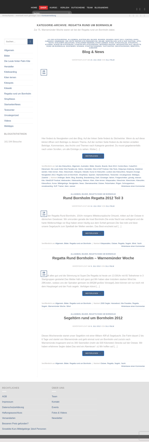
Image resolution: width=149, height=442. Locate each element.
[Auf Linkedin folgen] (145, 15)
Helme (102, 41)
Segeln (128, 243)
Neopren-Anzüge (107, 44)
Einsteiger (104, 178)
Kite (43, 180)
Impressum (7, 402)
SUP (55, 186)
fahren (111, 178)
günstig (131, 178)
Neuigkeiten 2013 (124, 44)
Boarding (79, 178)
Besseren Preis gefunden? (15, 423)
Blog (73, 178)
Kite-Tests (113, 169)
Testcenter (9, 110)
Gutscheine (78, 7)
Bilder (7, 56)
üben (67, 186)
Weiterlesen (93, 156)
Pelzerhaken (110, 183)
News (81, 183)
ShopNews (9, 99)
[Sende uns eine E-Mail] (138, 15)
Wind (134, 243)
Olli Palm (110, 60)
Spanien (80, 46)
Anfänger (61, 178)
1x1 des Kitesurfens (57, 39)
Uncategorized (11, 115)
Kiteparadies (111, 180)
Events (55, 407)
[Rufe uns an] (141, 15)
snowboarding (47, 186)
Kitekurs (86, 180)
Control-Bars (131, 39)
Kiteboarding (10, 72)
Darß (97, 178)
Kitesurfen (140, 180)
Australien (84, 39)
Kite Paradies (126, 303)
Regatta (121, 243)
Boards (101, 39)
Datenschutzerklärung (13, 407)
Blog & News (93, 52)
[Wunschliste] (136, 9)
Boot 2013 (119, 39)
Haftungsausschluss (12, 413)
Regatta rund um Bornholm (17, 93)
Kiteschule (121, 180)
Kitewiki (8, 88)
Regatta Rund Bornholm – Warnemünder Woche (93, 258)
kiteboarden (66, 180)
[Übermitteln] (69, 13)
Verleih (64, 7)
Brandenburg (89, 178)
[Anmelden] (145, 9)
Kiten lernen (10, 77)
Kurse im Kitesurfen (63, 44)
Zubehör (93, 48)
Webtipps (8, 126)
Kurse (54, 7)
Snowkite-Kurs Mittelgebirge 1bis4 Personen (24, 429)
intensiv (138, 178)
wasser (72, 186)
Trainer (61, 186)
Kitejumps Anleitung (65, 43)
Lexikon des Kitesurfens (86, 44)
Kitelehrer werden (85, 43)
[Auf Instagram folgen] (134, 15)
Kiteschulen (121, 43)
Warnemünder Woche (56, 306)
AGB (4, 396)
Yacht (139, 243)
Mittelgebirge (63, 183)
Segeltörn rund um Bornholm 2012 (93, 318)
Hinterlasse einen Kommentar (133, 186)
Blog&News (101, 7)
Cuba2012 (49, 41)
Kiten (92, 180)
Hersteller (9, 66)
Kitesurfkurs (46, 183)
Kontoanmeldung (49, 15)
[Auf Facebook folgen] (130, 15)
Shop (43, 7)
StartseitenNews (12, 104)
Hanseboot (115, 303)
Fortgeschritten (121, 178)
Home (34, 7)
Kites (111, 43)
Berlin (68, 178)
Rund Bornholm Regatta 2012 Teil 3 (93, 198)
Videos (7, 121)
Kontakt (55, 402)
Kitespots (8, 83)
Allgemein (9, 50)
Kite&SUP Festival (53, 180)
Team (90, 7)
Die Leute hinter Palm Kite (17, 61)
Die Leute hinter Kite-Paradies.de (81, 41)
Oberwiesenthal (91, 183)
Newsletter (57, 418)
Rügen (118, 183)
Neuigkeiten (73, 183)
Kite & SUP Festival (127, 41)
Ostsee (101, 183)
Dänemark (59, 41)
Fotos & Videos (59, 413)
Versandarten (8, 418)
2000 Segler (105, 303)
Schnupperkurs (128, 183)
